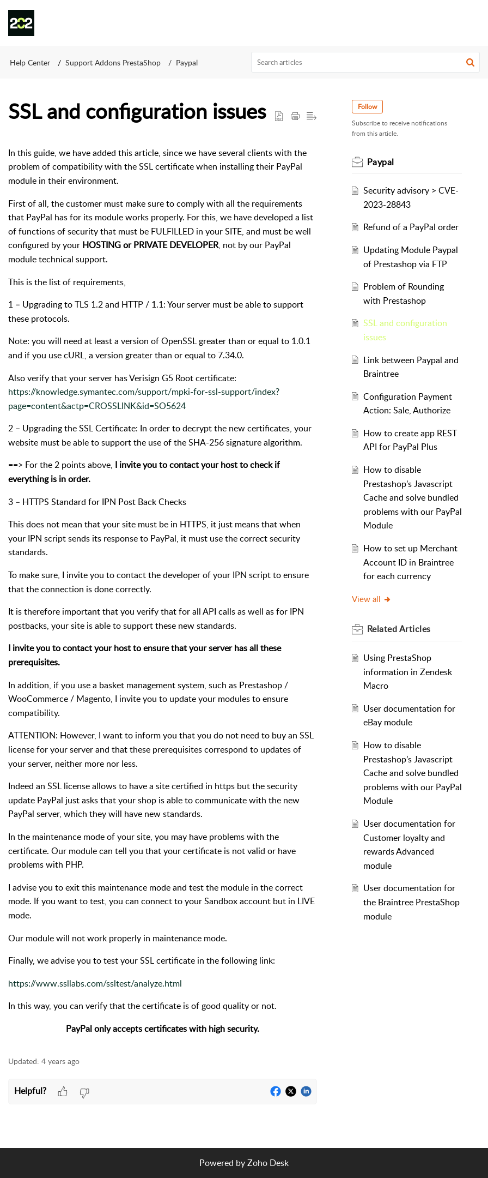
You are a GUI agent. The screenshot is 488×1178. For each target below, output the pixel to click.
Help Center (30, 62)
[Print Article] (295, 117)
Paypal (187, 62)
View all (372, 598)
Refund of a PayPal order (411, 227)
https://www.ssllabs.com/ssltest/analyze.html (95, 983)
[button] (471, 22)
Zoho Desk (268, 1163)
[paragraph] (162, 591)
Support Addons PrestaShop (113, 62)
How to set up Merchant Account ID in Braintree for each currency (410, 562)
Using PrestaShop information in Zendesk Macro (407, 672)
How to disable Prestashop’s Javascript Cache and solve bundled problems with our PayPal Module (411, 497)
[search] (365, 62)
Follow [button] (367, 106)
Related (399, 629)
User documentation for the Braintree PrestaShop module (411, 902)
